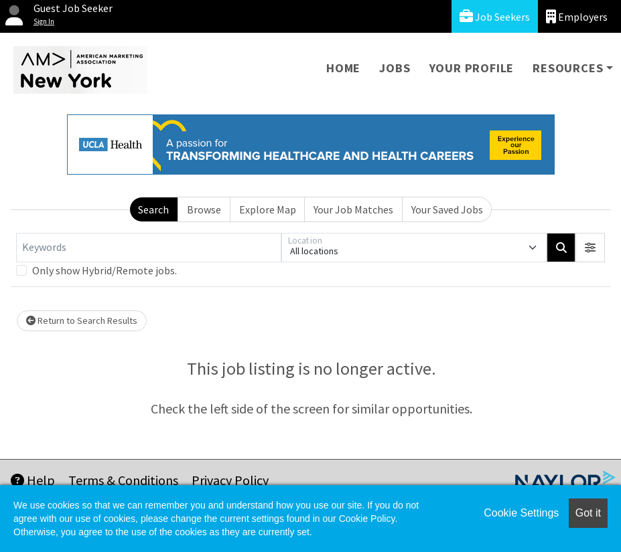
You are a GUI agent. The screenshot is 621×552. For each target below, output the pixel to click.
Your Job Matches (353, 209)
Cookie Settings (521, 513)
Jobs (394, 68)
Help (33, 480)
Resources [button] (568, 68)
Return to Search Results (81, 320)
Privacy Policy (230, 480)
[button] (590, 247)
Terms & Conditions (123, 480)
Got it (588, 513)
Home (343, 68)
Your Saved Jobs (447, 209)
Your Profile (471, 68)
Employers (577, 16)
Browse (204, 209)
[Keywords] (148, 247)
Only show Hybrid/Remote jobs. (104, 270)
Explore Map (267, 209)
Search (153, 209)
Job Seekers (495, 16)
